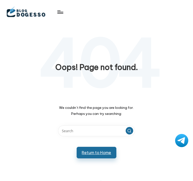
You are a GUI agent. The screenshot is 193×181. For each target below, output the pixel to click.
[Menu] (60, 12)
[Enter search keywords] (96, 130)
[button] (129, 130)
